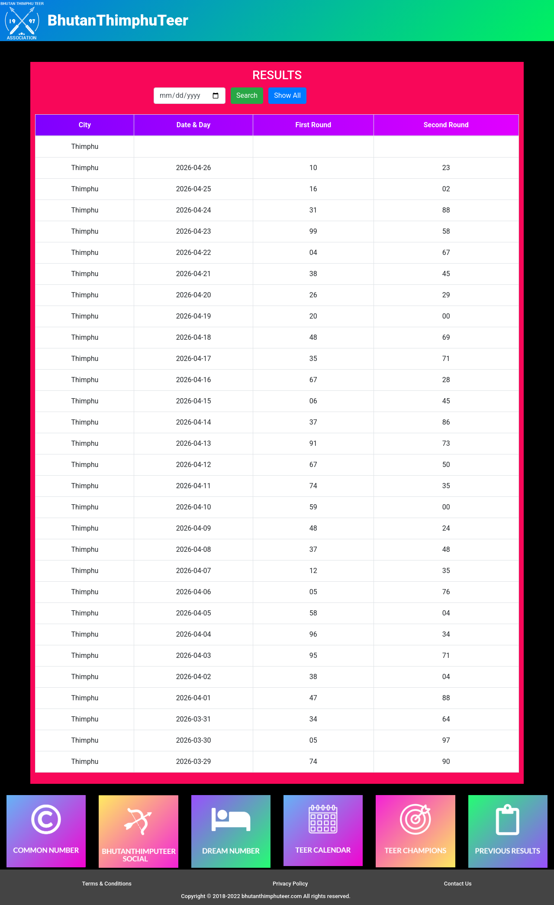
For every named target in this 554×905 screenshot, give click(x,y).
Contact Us (458, 883)
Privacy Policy (290, 883)
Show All (287, 95)
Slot (357, 896)
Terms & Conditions (107, 883)
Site (368, 896)
